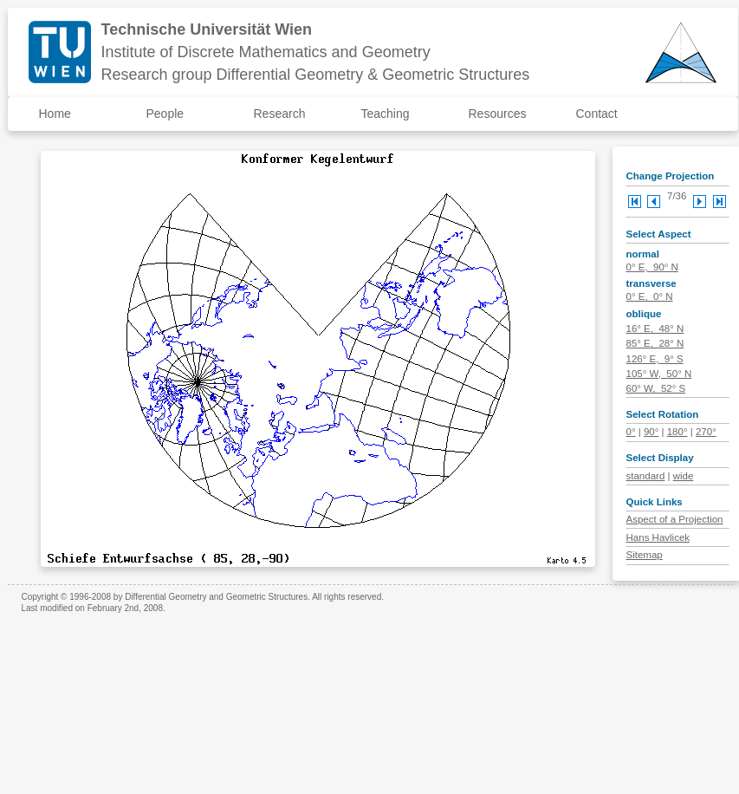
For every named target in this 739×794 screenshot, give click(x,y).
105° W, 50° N (659, 373)
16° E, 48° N (655, 328)
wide (683, 476)
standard (645, 476)
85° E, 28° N (655, 343)
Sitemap (644, 555)
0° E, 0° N (649, 296)
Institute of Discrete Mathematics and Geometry (266, 52)
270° (706, 431)
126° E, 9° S (655, 359)
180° (677, 431)
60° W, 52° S (656, 388)
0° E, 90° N (652, 267)
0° (631, 431)
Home (55, 113)
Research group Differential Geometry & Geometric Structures (315, 74)
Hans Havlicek (658, 537)
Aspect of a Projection (674, 519)
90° (651, 431)
